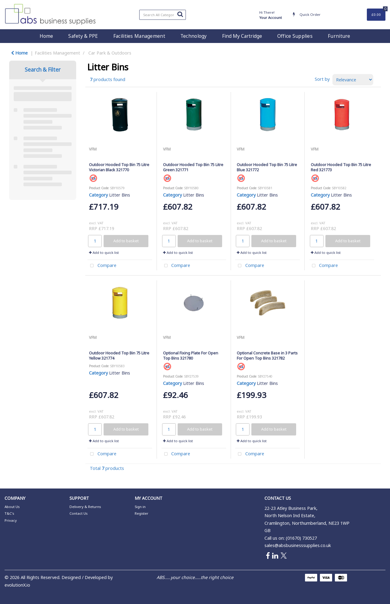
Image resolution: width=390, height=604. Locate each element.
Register (141, 513)
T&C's (9, 513)
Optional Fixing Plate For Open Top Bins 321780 (190, 355)
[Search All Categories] (162, 15)
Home (46, 36)
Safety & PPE (83, 36)
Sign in (140, 506)
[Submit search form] (180, 14)
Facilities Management (139, 36)
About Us (12, 506)
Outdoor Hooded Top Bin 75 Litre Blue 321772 (267, 167)
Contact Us (78, 513)
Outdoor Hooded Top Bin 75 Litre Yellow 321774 (119, 355)
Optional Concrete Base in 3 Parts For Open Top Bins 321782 (267, 355)
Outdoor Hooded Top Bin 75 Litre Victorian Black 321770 (119, 167)
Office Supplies (295, 36)
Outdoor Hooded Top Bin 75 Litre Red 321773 (341, 167)
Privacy (11, 520)
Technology (193, 36)
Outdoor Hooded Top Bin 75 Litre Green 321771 (193, 167)
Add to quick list (104, 252)
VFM (93, 149)
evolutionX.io (17, 585)
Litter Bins (119, 195)
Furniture (339, 36)
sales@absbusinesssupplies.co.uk (297, 545)
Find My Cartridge (242, 36)
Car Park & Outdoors (109, 53)
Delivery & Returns (85, 506)
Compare (101, 265)
